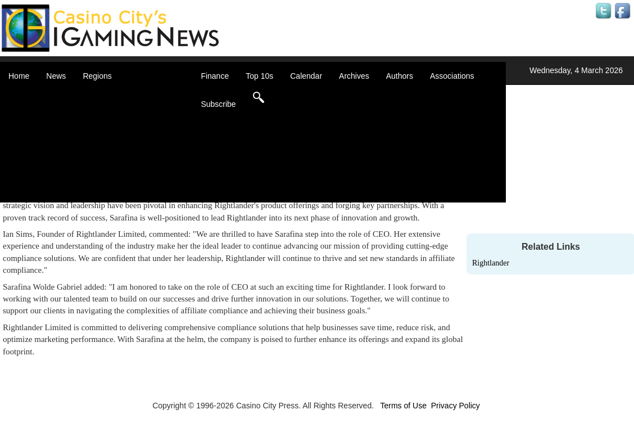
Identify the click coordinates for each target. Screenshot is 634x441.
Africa (107, 95)
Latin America (120, 151)
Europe (109, 140)
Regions (97, 75)
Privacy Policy (455, 405)
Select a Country (126, 196)
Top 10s (259, 75)
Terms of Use (403, 405)
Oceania (111, 163)
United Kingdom (125, 174)
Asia (104, 106)
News (56, 75)
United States (120, 185)
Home (18, 75)
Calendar (306, 75)
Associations (452, 75)
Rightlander (490, 263)
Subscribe (218, 104)
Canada (110, 118)
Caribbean (115, 129)
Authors (399, 75)
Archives (354, 75)
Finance (215, 75)
